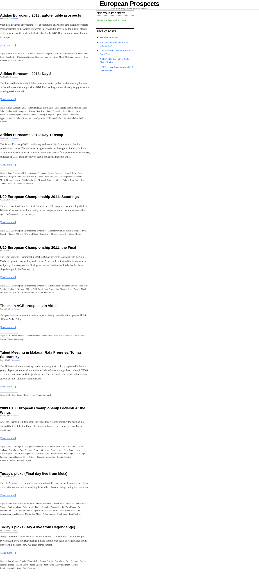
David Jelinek (18, 335)
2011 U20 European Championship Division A (26, 230)
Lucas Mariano (29, 114)
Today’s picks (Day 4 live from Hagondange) (37, 527)
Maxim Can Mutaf (33, 514)
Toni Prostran (75, 514)
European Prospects (129, 3)
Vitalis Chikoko (17, 60)
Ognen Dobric (62, 114)
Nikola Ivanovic (13, 180)
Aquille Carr (70, 173)
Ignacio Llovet (40, 510)
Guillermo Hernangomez (17, 111)
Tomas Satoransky (15, 339)
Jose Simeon (61, 289)
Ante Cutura (59, 503)
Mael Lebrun (50, 453)
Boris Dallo (48, 108)
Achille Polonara (13, 503)
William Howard (25, 183)
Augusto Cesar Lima (54, 53)
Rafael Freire (29, 395)
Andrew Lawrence (36, 53)
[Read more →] (8, 45)
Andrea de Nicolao (16, 289)
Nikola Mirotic (75, 234)
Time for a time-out (109, 37)
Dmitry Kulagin (42, 507)
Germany (45, 450)
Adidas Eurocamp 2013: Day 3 (25, 74)
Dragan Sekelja (57, 507)
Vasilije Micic (40, 118)
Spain (28, 460)
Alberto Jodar (54, 285)
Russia (60, 457)
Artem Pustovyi (35, 108)
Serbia (12, 460)
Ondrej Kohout (15, 457)
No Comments (14, 18)
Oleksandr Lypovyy (73, 57)
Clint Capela (60, 108)
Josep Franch (73, 289)
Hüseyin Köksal (31, 234)
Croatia (22, 561)
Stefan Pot (12, 183)
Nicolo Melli (58, 57)
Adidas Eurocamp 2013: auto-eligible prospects (40, 15)
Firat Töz (13, 510)
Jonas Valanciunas (67, 510)
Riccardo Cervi (27, 292)
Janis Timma (68, 111)
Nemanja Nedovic (43, 57)
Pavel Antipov (29, 457)
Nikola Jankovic (29, 180)
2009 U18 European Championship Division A (26, 446)
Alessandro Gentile (56, 230)
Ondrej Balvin (15, 118)
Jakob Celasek (36, 565)
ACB (8, 335)
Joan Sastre (10, 57)
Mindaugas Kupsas (25, 57)
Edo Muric (69, 53)
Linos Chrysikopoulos (23, 453)
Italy (61, 450)
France (37, 450)
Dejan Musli (28, 507)
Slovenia (20, 460)
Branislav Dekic (73, 503)
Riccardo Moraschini (45, 292)
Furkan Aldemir (16, 234)
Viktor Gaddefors (54, 118)
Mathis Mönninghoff (66, 453)
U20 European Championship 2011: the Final (38, 247)
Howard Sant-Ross (37, 111)
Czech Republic (68, 446)
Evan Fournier (26, 450)
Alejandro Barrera (69, 285)
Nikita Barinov (49, 514)
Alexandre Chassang (37, 173)
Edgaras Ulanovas (17, 176)
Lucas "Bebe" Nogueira (48, 176)
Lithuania (39, 453)
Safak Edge (62, 514)
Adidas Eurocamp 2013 (16, 53)
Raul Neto (27, 118)
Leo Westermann (62, 565)
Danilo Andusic (74, 108)
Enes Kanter (70, 507)
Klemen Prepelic (14, 114)
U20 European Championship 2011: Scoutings (39, 197)
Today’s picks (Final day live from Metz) (33, 474)
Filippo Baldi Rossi (34, 289)
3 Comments (14, 416)
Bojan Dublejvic (73, 230)
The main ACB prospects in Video (29, 306)
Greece (54, 450)
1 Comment (14, 200)
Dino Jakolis (33, 561)
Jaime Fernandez (54, 111)
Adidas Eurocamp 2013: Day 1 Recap (31, 135)
